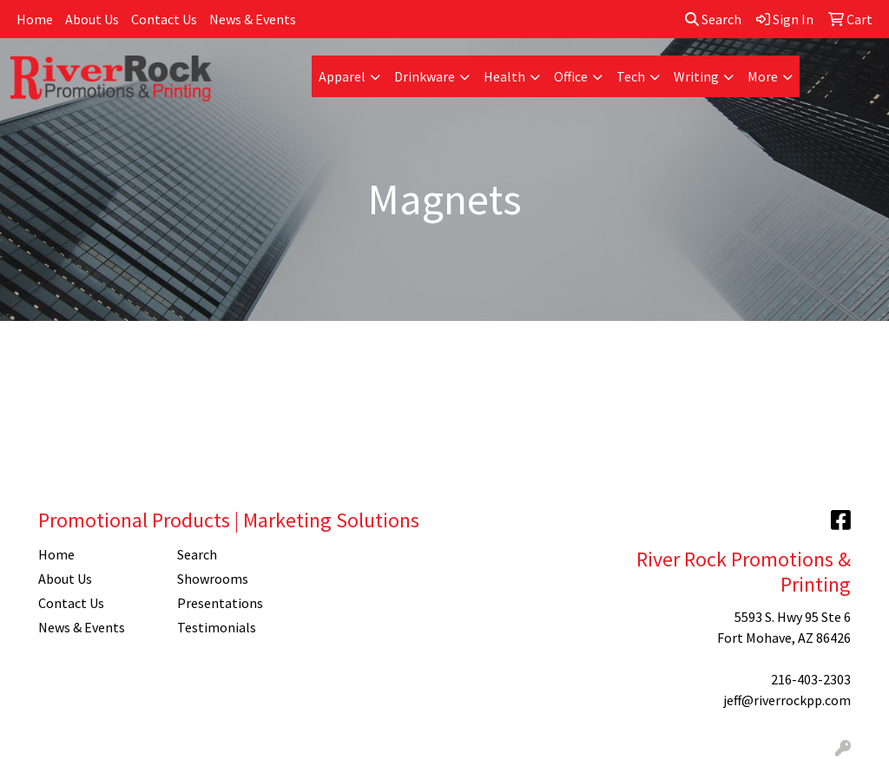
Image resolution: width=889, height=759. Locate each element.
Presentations (220, 603)
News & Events (252, 19)
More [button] (762, 76)
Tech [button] (630, 76)
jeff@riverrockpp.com (787, 700)
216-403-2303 (811, 679)
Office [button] (571, 76)
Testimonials (216, 627)
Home (34, 19)
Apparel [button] (342, 76)
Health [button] (504, 76)
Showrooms (212, 578)
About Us (92, 19)
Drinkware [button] (424, 76)
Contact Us (164, 19)
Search (713, 19)
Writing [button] (696, 76)
